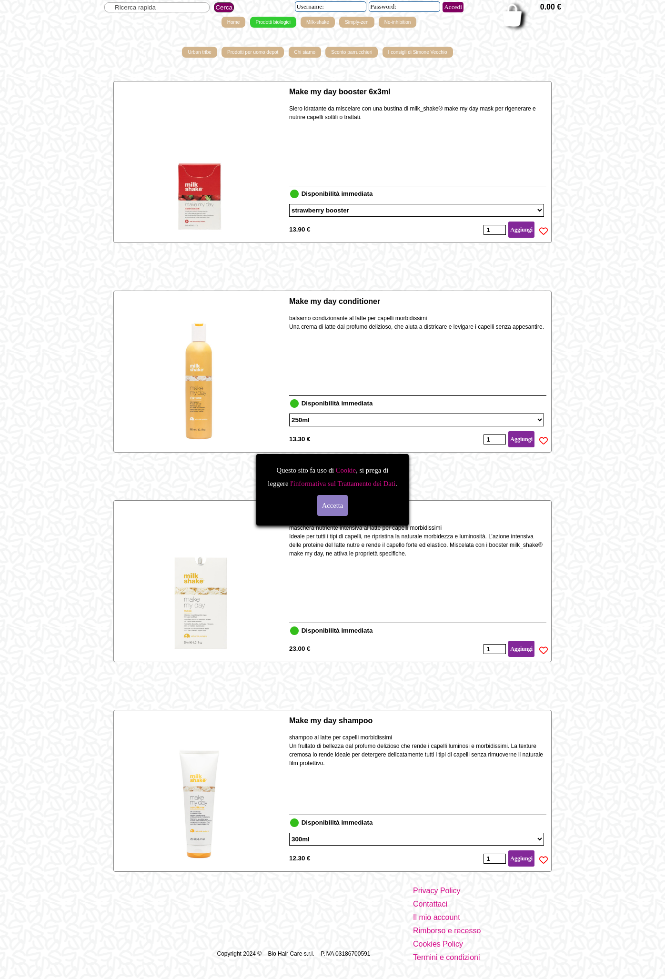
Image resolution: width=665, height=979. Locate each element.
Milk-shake (317, 22)
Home (233, 22)
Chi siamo (304, 52)
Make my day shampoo (331, 721)
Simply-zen (356, 22)
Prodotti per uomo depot (252, 52)
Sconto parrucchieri (351, 52)
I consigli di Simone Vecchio (417, 52)
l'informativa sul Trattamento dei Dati (341, 483)
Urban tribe (199, 52)
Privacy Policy (437, 891)
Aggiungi (521, 229)
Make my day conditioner (334, 301)
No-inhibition (397, 22)
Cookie (346, 470)
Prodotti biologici (273, 22)
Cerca (223, 7)
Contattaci (430, 904)
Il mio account (436, 917)
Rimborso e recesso (447, 931)
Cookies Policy (438, 944)
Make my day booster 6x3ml (340, 92)
